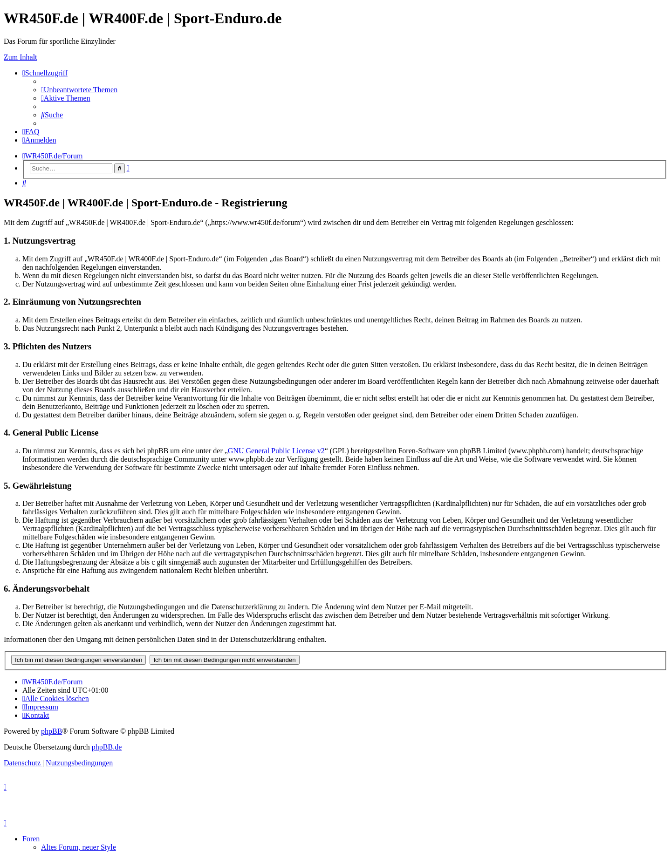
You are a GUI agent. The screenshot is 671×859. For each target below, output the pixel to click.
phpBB (51, 731)
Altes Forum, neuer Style (78, 847)
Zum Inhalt (20, 57)
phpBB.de (107, 747)
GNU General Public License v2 (276, 451)
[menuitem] (79, 90)
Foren (31, 839)
